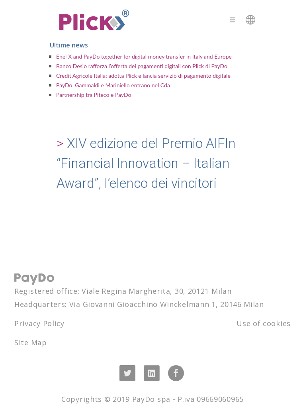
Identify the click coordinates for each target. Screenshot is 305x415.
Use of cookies (264, 323)
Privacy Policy (39, 323)
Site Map (30, 342)
